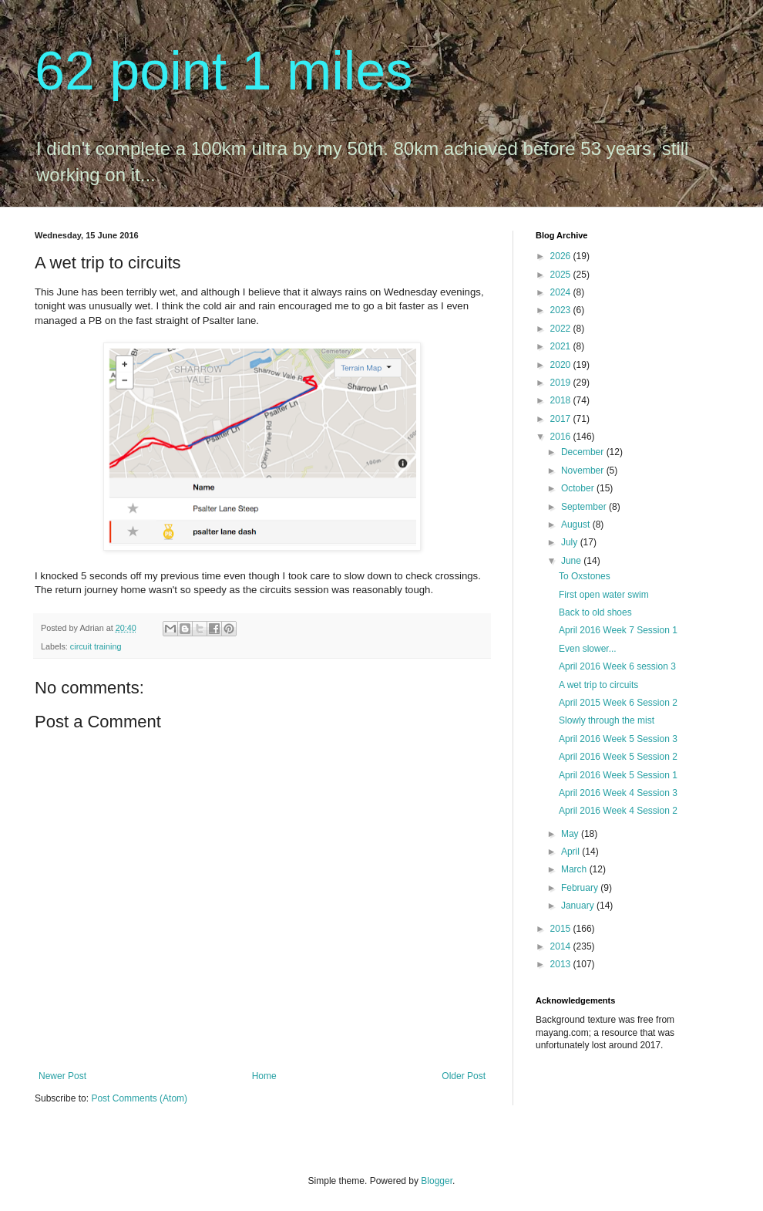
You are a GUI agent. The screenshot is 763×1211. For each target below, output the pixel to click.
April (571, 851)
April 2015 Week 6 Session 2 (618, 702)
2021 (561, 346)
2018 (561, 400)
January (579, 905)
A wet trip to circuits (598, 685)
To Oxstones (584, 576)
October (579, 488)
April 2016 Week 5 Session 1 (618, 775)
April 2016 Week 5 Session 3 (618, 739)
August (577, 524)
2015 (561, 928)
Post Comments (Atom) (139, 1098)
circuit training (96, 646)
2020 (561, 364)
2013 (561, 964)
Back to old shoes (595, 612)
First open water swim (604, 594)
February (580, 887)
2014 (561, 946)
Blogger (436, 1181)
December (584, 452)
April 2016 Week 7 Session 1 (618, 630)
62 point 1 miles (223, 71)
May (571, 833)
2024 (561, 292)
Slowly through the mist (606, 720)
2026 (561, 256)
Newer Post (62, 1076)
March (575, 869)
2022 (561, 328)
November (584, 470)
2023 (561, 310)
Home (264, 1076)
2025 (561, 274)
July (570, 542)
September (585, 506)
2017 (561, 418)
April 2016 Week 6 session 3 (617, 666)
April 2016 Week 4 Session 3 (618, 793)
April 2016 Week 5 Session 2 (618, 756)
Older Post (464, 1076)
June (572, 560)
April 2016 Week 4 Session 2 (618, 810)
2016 (561, 436)
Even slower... (588, 648)
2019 (561, 382)
